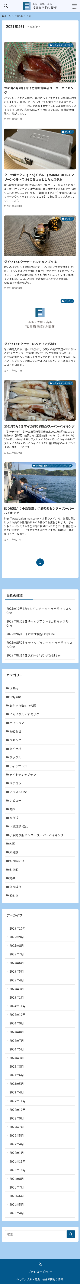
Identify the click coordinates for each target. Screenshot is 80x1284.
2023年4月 (16, 1092)
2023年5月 (16, 1083)
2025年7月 (16, 954)
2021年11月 (17, 1161)
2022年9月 (16, 1118)
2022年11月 (17, 1101)
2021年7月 (16, 1187)
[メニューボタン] (74, 6)
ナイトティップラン (22, 774)
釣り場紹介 (16, 861)
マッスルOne (18, 792)
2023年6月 (16, 1075)
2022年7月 (16, 1127)
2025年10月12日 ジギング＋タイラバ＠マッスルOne (38, 610)
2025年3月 (16, 989)
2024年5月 (16, 1049)
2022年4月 (16, 1144)
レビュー (15, 800)
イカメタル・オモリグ (24, 714)
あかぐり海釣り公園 (22, 705)
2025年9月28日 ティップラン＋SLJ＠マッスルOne (37, 623)
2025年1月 (16, 997)
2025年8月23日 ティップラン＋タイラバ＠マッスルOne (39, 644)
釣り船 (13, 869)
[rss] (40, 1264)
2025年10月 (17, 928)
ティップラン (18, 766)
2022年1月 (16, 1152)
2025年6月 (16, 963)
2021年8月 (16, 1178)
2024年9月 (16, 1023)
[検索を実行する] (71, 1234)
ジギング (15, 740)
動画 (12, 809)
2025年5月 (16, 971)
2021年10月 (17, 1170)
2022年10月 (17, 1109)
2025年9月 (16, 937)
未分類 (13, 852)
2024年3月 (16, 1058)
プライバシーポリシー (40, 1271)
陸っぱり (15, 886)
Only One (15, 697)
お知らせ (15, 731)
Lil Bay (13, 688)
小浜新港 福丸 (18, 826)
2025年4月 (16, 980)
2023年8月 (16, 1066)
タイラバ (15, 748)
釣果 (12, 878)
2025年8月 (16, 945)
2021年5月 (16, 1204)
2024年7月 (16, 1040)
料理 (12, 843)
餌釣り (13, 895)
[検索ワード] (40, 1234)
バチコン (15, 783)
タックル (15, 757)
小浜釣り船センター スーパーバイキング (36, 835)
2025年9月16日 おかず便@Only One (30, 634)
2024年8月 (16, 1032)
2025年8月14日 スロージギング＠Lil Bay (33, 655)
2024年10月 (17, 1014)
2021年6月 (16, 1196)
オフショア (16, 723)
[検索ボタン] (6, 6)
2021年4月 (16, 1213)
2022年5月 (16, 1135)
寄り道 (13, 817)
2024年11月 (17, 1006)
